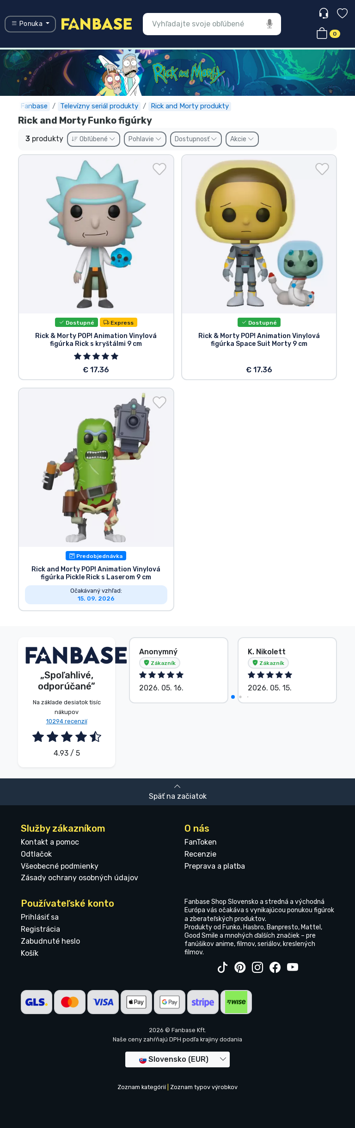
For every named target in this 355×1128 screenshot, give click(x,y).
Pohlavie (145, 139)
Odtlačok (36, 854)
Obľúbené (94, 139)
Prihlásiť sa (40, 917)
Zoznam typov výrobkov (204, 1087)
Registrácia (40, 929)
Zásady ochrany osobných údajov (79, 877)
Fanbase (34, 106)
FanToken (200, 842)
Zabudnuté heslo (50, 941)
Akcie (242, 139)
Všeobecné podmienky (59, 866)
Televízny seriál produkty (99, 106)
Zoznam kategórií (141, 1087)
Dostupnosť (196, 139)
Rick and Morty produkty (190, 106)
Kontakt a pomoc (50, 842)
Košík (29, 953)
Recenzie (200, 854)
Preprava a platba (214, 866)
